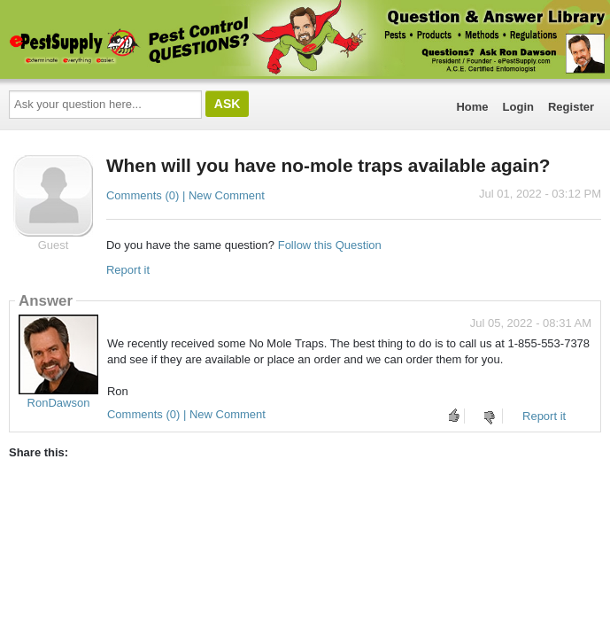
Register (571, 106)
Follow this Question (330, 245)
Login (518, 106)
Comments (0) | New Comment (185, 195)
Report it (128, 269)
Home (472, 106)
